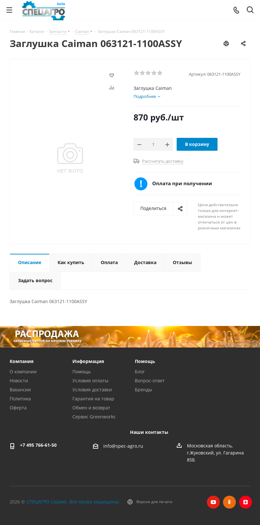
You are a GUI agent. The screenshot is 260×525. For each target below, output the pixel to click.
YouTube (213, 502)
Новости (19, 380)
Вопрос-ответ (150, 380)
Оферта (18, 408)
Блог (140, 371)
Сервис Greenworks (94, 417)
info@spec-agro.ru (123, 446)
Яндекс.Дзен (245, 502)
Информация (88, 361)
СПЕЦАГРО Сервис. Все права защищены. (73, 502)
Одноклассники (229, 502)
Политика (20, 399)
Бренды (143, 390)
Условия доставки (92, 390)
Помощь (81, 371)
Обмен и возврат (91, 408)
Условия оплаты (90, 380)
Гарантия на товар (93, 399)
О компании (23, 371)
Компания (21, 361)
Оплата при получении (182, 183)
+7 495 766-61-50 (38, 445)
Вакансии (20, 390)
